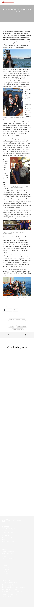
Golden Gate (21, 326)
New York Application (9, 589)
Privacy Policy (6, 597)
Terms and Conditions (9, 594)
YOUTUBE (5, 573)
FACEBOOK (5, 567)
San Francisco (17, 329)
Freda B (11, 326)
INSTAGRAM (6, 569)
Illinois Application (8, 585)
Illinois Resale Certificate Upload (13, 587)
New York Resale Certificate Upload (14, 591)
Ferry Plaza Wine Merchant (17, 323)
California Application (9, 583)
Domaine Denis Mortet (17, 319)
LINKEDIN (5, 571)
